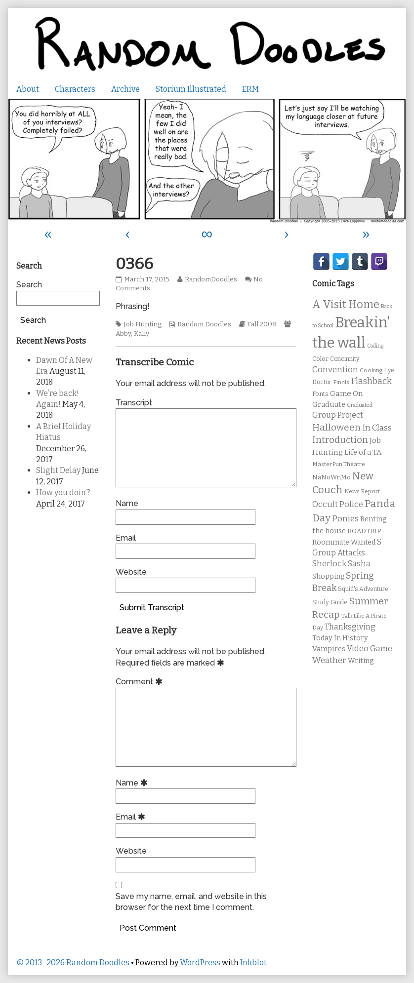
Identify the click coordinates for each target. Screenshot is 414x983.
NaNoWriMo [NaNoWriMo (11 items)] (331, 477)
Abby (123, 334)
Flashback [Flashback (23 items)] (371, 381)
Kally (141, 334)
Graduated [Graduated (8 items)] (360, 405)
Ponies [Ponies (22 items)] (345, 518)
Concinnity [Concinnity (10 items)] (344, 358)
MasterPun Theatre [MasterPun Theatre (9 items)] (338, 464)
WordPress (200, 962)
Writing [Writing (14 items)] (361, 661)
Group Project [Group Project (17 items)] (337, 415)
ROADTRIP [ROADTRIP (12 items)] (364, 531)
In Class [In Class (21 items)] (377, 428)
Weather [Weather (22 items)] (329, 660)
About (27, 89)
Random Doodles (204, 324)
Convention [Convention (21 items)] (335, 369)
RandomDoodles (210, 279)
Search (29, 284)
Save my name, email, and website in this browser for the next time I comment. (191, 902)
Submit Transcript (152, 607)
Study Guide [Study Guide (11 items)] (330, 602)
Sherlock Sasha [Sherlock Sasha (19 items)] (341, 563)
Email (126, 538)
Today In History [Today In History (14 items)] (340, 638)
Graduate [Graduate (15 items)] (328, 404)
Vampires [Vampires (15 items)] (328, 648)
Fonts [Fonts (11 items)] (320, 393)
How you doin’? (63, 492)
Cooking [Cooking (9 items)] (371, 370)
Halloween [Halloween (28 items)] (336, 427)
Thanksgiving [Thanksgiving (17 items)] (350, 626)
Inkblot (253, 962)
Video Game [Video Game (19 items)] (369, 648)
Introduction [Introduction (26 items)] (340, 439)
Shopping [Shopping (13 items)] (328, 576)
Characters (75, 89)
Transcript (134, 402)
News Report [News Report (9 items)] (362, 491)
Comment (141, 681)
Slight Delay (58, 470)
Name (127, 503)
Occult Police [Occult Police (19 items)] (337, 504)
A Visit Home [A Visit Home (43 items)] (345, 304)
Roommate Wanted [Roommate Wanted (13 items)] (343, 542)
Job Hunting (143, 324)
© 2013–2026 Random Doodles (72, 962)
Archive (125, 89)
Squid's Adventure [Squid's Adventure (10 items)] (363, 589)
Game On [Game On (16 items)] (346, 393)
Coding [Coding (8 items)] (375, 346)
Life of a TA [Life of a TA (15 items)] (362, 452)
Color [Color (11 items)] (320, 358)
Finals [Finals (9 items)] (341, 382)
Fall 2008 (261, 324)
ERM (250, 89)
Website (131, 572)
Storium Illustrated (191, 89)
